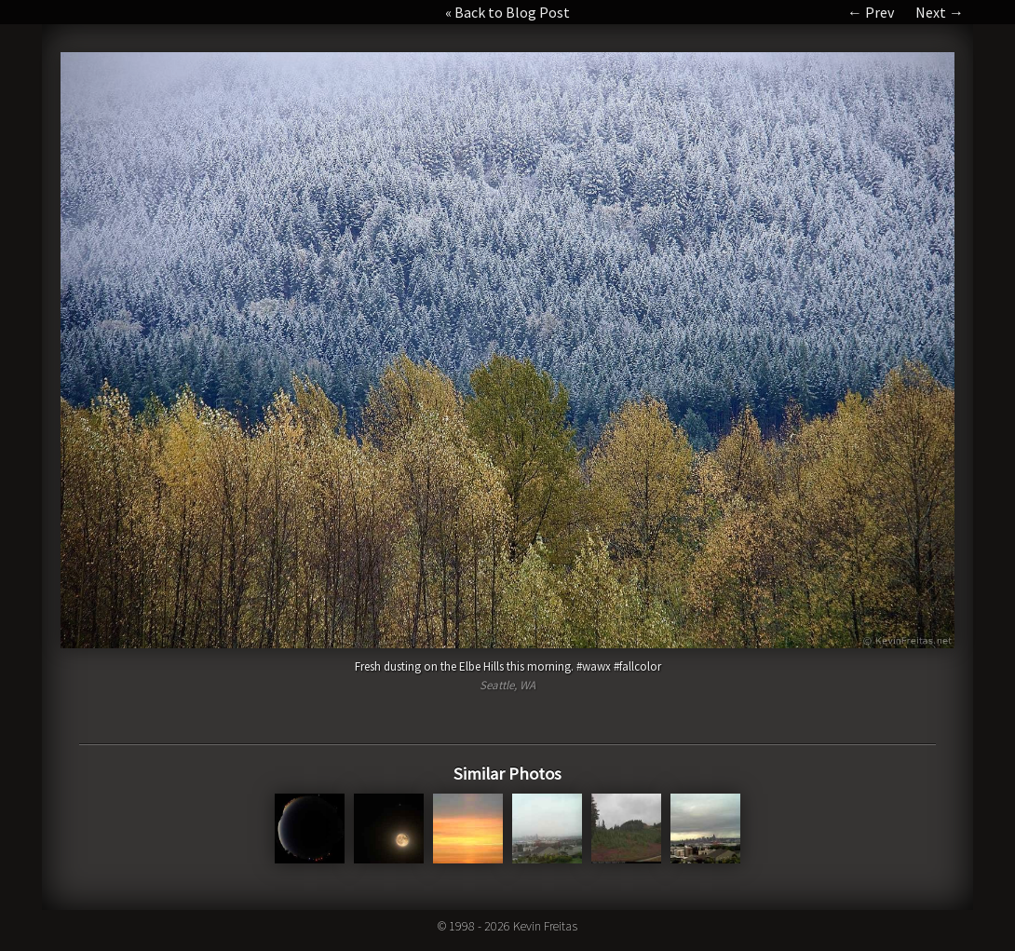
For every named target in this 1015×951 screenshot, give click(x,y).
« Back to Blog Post (507, 12)
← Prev (870, 12)
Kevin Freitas (545, 925)
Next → (939, 12)
